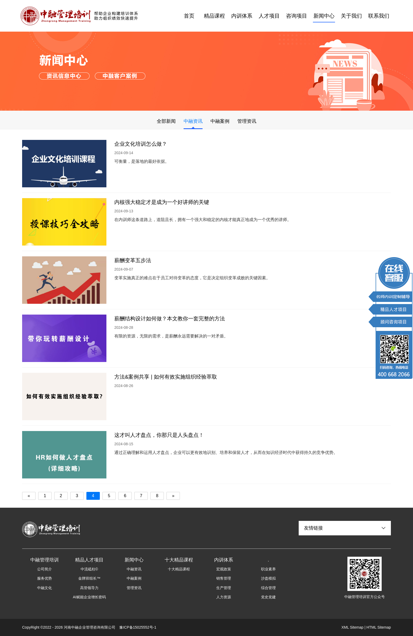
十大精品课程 (179, 569)
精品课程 (214, 16)
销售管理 (223, 578)
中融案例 (219, 121)
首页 (189, 16)
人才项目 (269, 16)
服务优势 (44, 578)
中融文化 (44, 588)
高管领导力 (89, 588)
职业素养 (268, 569)
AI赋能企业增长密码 (89, 597)
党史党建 (268, 597)
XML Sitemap (352, 627)
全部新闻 (166, 121)
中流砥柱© (89, 569)
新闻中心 (324, 16)
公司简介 (44, 569)
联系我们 (378, 16)
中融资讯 (193, 121)
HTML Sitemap (378, 627)
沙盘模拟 (268, 578)
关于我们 (351, 16)
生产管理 (223, 588)
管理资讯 (246, 121)
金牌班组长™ (89, 578)
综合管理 (268, 588)
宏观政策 (223, 569)
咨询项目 (296, 16)
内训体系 (241, 16)
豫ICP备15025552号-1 (137, 627)
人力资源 (223, 597)
